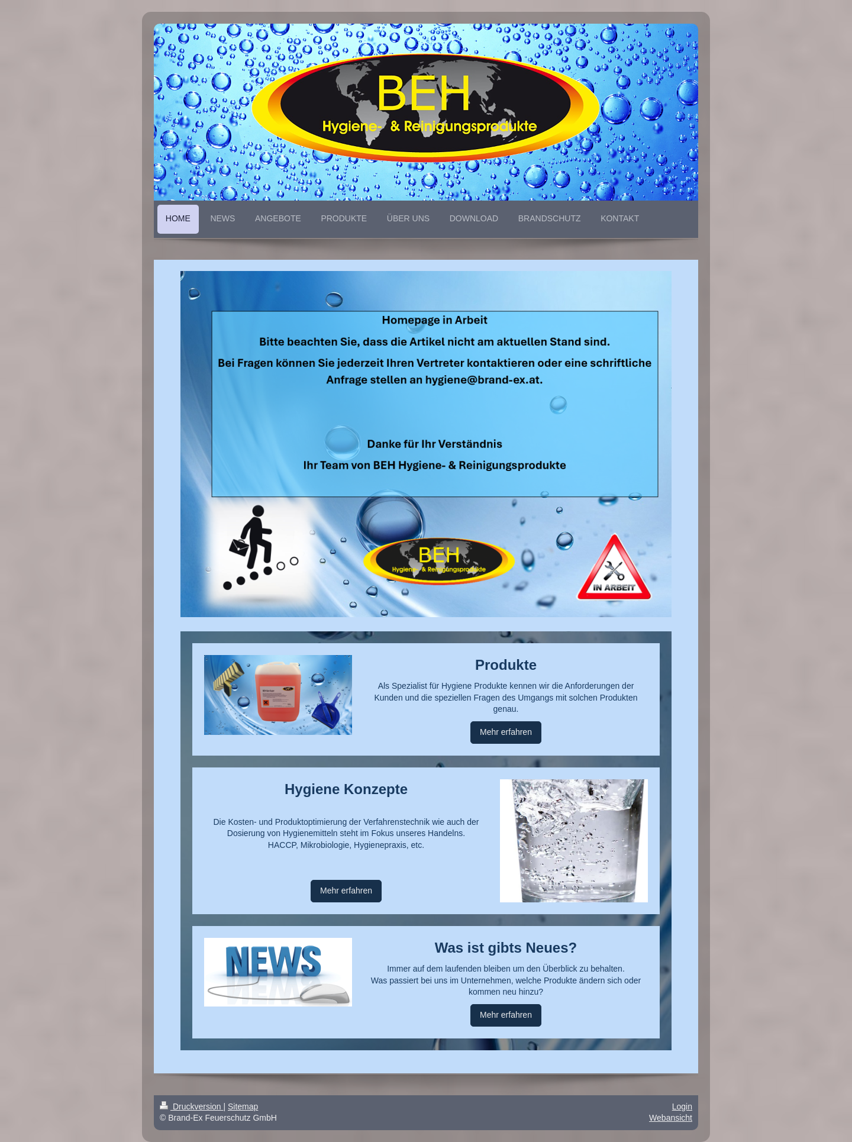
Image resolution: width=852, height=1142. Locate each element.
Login (682, 1106)
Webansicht (670, 1117)
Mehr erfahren (506, 732)
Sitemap (243, 1106)
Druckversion (191, 1106)
